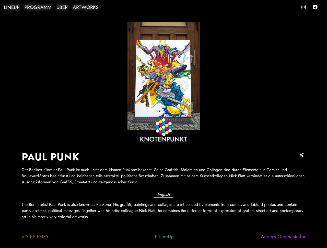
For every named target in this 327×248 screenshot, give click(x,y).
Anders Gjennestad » (283, 236)
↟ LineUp (164, 236)
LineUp (11, 7)
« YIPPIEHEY (35, 236)
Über (62, 7)
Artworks (85, 7)
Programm (38, 7)
